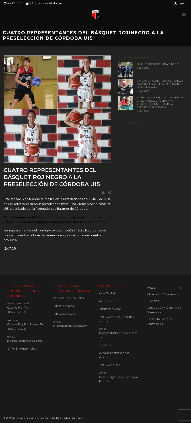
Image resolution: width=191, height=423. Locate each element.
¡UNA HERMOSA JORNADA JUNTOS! (157, 64)
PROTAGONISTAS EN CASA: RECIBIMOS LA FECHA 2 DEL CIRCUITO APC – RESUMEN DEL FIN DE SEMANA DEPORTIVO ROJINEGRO (159, 102)
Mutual (151, 287)
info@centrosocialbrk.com (46, 3)
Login (179, 3)
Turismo (153, 301)
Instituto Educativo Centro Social (160, 321)
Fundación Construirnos (163, 294)
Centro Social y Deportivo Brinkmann (163, 310)
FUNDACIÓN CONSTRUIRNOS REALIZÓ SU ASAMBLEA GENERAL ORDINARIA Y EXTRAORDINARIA (159, 84)
